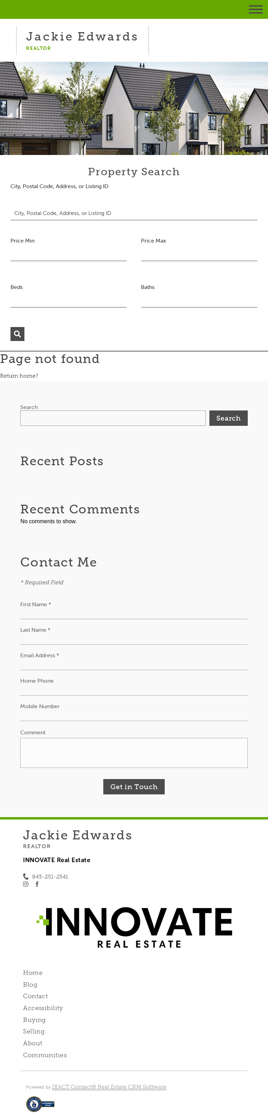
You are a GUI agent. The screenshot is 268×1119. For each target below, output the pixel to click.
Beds (16, 286)
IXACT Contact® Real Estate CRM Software (109, 1086)
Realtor (37, 846)
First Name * (35, 604)
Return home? (19, 375)
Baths (148, 286)
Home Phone (37, 680)
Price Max (153, 240)
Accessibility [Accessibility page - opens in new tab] (43, 1008)
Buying (34, 1020)
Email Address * (39, 655)
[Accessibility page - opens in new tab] (40, 1107)
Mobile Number (40, 706)
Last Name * (35, 629)
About (32, 1043)
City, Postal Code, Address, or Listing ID (59, 186)
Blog (30, 984)
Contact (35, 996)
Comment (32, 732)
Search (29, 406)
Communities (45, 1055)
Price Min (22, 240)
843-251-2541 (50, 876)
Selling (34, 1031)
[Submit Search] (17, 334)
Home (33, 973)
